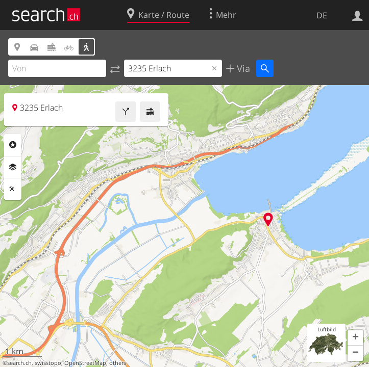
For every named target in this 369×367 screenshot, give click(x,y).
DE (321, 15)
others (117, 362)
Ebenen (12, 167)
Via (242, 68)
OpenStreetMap (85, 362)
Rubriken (12, 144)
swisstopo (48, 362)
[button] (355, 338)
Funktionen (12, 189)
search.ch (19, 362)
